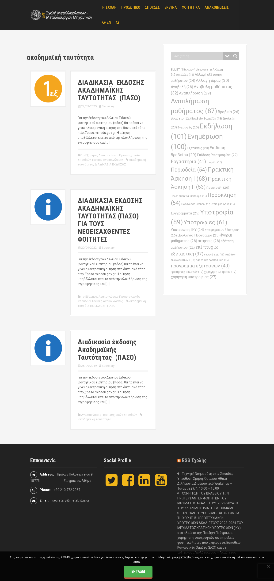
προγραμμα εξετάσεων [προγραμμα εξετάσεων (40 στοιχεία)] (200, 266)
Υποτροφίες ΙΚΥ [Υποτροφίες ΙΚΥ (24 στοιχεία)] (187, 230)
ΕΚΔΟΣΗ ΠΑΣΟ (105, 305)
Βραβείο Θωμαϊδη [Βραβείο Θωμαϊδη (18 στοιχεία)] (206, 118)
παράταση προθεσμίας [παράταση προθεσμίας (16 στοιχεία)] (212, 260)
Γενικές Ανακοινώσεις (107, 159)
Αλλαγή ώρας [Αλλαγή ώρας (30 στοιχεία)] (212, 80)
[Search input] (198, 56)
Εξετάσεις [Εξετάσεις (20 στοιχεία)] (198, 148)
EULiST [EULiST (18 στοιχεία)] (178, 69)
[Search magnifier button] (235, 56)
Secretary (108, 106)
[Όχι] (268, 566)
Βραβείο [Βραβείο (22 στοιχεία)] (181, 118)
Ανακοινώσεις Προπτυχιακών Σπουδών (109, 414)
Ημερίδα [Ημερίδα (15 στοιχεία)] (214, 162)
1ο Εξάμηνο (89, 155)
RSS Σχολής (194, 460)
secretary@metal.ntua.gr (70, 500)
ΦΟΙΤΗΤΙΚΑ (191, 7)
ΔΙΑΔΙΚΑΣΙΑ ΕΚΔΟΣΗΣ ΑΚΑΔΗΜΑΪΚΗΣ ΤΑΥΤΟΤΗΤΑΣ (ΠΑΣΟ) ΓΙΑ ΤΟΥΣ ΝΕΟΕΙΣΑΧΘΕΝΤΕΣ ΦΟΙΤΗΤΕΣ (110, 219)
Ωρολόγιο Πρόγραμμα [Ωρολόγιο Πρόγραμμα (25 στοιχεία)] (199, 235)
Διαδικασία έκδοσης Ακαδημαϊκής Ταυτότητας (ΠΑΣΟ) (107, 349)
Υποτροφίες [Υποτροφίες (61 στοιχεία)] (205, 222)
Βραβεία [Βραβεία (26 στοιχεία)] (228, 112)
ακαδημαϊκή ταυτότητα (94, 419)
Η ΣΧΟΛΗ (109, 7)
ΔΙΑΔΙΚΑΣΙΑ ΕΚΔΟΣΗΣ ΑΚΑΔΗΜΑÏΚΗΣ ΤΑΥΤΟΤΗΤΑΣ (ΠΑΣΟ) (112, 90)
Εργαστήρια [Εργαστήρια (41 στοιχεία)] (188, 161)
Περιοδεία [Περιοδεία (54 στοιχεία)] (189, 170)
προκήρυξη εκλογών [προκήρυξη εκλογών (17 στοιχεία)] (187, 272)
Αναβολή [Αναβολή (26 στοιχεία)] (182, 87)
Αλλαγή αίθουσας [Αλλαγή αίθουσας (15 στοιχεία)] (199, 69)
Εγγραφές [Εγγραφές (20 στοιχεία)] (188, 127)
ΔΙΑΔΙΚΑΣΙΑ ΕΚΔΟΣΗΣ (110, 164)
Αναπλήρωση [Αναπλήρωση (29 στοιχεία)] (195, 93)
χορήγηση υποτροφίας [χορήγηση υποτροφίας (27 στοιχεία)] (193, 277)
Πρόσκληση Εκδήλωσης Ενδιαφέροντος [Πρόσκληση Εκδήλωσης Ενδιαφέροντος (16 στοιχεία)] (208, 204)
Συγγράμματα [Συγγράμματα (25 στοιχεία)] (185, 213)
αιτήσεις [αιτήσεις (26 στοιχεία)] (209, 241)
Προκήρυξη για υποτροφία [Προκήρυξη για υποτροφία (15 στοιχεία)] (189, 196)
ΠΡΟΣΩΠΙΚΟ (130, 7)
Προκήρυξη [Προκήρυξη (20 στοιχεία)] (217, 187)
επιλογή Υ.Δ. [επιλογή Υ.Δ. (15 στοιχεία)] (214, 254)
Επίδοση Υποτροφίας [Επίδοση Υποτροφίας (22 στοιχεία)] (217, 155)
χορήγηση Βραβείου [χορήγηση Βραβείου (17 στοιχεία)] (220, 272)
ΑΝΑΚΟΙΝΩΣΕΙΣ (217, 7)
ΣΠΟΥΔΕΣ (152, 7)
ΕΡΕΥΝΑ (170, 7)
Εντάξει (138, 571)
